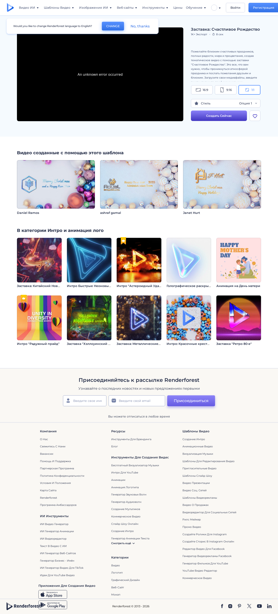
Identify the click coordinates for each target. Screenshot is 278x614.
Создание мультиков (125, 509)
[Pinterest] (239, 606)
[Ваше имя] (84, 400)
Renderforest (48, 497)
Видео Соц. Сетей (194, 490)
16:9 (202, 89)
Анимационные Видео (197, 446)
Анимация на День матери (238, 286)
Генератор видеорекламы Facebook (207, 556)
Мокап (115, 594)
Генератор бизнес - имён (57, 560)
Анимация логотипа (125, 487)
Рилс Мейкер (191, 519)
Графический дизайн (125, 580)
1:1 (249, 89)
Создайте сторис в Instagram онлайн (208, 541)
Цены (177, 8)
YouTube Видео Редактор (199, 570)
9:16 (225, 89)
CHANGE (113, 26)
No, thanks (140, 26)
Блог (114, 446)
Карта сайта (48, 490)
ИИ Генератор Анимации (57, 531)
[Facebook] (222, 606)
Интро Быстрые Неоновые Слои (93, 286)
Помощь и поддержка (55, 461)
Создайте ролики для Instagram (204, 534)
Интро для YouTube (124, 472)
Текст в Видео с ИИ (53, 546)
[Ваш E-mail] (137, 400)
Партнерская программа (57, 468)
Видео (115, 565)
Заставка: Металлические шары (143, 344)
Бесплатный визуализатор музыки (135, 465)
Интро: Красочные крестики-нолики (197, 344)
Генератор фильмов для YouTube (205, 563)
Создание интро (193, 439)
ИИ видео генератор (54, 524)
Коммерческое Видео (197, 578)
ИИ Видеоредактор (53, 538)
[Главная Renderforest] (10, 7)
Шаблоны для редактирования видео (208, 461)
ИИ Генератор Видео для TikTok (61, 567)
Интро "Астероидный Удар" (139, 286)
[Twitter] (249, 606)
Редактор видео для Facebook (203, 548)
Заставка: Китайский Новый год (43, 286)
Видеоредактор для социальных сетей (209, 512)
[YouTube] (259, 606)
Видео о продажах (195, 505)
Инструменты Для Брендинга (131, 439)
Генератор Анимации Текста (130, 538)
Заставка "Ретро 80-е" (234, 344)
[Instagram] (230, 606)
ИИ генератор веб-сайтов (58, 553)
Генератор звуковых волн (128, 494)
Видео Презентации (196, 483)
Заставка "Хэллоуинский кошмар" (94, 344)
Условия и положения (55, 483)
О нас (44, 439)
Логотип (117, 572)
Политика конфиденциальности (62, 475)
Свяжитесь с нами (52, 446)
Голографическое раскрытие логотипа (198, 286)
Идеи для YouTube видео (57, 575)
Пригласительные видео (199, 468)
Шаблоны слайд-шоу (197, 475)
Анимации (118, 479)
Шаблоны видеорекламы (199, 497)
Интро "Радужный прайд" (38, 344)
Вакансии (46, 453)
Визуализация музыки (197, 453)
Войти (235, 8)
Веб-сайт (117, 587)
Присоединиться (191, 400)
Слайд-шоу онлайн (124, 523)
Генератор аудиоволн (126, 501)
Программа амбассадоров (58, 505)
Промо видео (191, 526)
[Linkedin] (269, 606)
